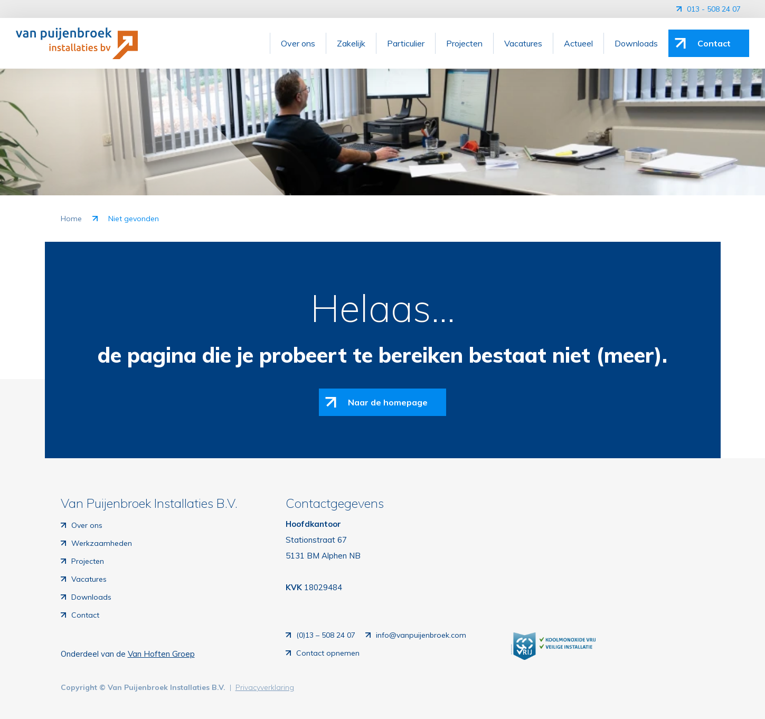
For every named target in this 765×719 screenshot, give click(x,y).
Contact (714, 43)
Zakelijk (351, 43)
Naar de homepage (388, 402)
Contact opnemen (328, 653)
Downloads (636, 43)
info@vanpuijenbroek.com (421, 635)
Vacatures (523, 43)
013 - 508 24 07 (715, 9)
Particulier (405, 43)
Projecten (464, 43)
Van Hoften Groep (161, 654)
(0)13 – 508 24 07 (325, 635)
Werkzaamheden (101, 543)
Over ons (298, 43)
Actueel (578, 43)
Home (71, 218)
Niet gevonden (133, 218)
